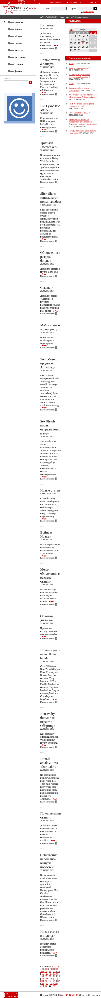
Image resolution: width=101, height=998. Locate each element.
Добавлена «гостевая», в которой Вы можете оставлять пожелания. (50, 39)
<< (71, 29)
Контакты (55, 2)
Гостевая (46, 25)
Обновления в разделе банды (50, 257)
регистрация (88, 12)
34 (47, 983)
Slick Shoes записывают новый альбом (50, 198)
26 (51, 978)
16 (47, 974)
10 (41, 971)
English (93, 2)
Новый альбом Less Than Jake (49, 763)
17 (51, 974)
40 (54, 986)
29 (45, 981)
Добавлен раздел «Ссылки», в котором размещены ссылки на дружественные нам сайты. (50, 303)
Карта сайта (21, 2)
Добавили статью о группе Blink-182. (50, 270)
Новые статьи (50, 490)
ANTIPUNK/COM (48, 17)
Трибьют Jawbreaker (48, 145)
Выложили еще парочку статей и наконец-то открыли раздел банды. (49, 595)
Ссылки (46, 288)
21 (50, 976)
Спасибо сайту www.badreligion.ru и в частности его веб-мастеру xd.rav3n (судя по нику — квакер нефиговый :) (50, 507)
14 (58, 971)
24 (42, 978)
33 (42, 983)
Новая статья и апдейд (49, 934)
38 (45, 986)
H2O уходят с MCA (50, 108)
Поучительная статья (50, 815)
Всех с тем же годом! (79, 68)
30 (50, 981)
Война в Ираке (46, 534)
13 (54, 971)
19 (41, 976)
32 (58, 981)
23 (58, 976)
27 (55, 978)
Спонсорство (74, 2)
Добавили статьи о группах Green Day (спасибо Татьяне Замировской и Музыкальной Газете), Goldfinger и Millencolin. (50, 81)
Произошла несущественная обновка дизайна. (49, 631)
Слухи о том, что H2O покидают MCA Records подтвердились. (49, 122)
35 (51, 983)
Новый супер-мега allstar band (50, 654)
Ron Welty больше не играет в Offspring (47, 720)
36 (55, 983)
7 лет (71, 63)
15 (42, 974)
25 (47, 978)
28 (41, 981)
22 (54, 976)
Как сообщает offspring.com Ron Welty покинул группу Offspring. (49, 738)
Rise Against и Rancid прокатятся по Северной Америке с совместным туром (83, 121)
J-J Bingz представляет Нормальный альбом (79, 75)
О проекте (38, 2)
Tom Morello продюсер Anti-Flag (49, 363)
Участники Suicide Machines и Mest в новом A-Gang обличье (83, 95)
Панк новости (66, 17)
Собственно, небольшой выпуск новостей (49, 861)
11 (45, 971)
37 (41, 986)
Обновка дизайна (46, 618)
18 (55, 974)
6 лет (71, 83)
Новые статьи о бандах (50, 62)
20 (45, 976)
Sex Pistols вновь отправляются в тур (50, 427)
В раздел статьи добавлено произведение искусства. (48, 948)
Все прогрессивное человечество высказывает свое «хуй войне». (50, 549)
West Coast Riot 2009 (78, 112)
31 (54, 981)
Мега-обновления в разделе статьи (50, 575)
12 (50, 971)
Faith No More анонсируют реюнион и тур (81, 104)
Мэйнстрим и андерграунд (50, 327)
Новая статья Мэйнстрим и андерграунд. (47, 340)
